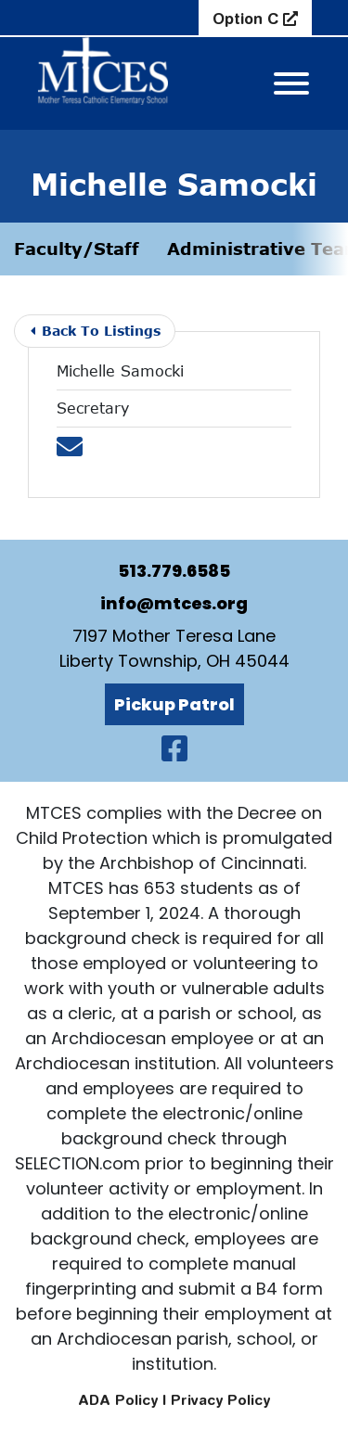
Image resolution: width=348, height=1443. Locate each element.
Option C (248, 18)
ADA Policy (118, 1400)
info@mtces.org (174, 603)
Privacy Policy (220, 1400)
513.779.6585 (174, 570)
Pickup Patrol (174, 704)
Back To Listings (96, 330)
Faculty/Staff (76, 248)
